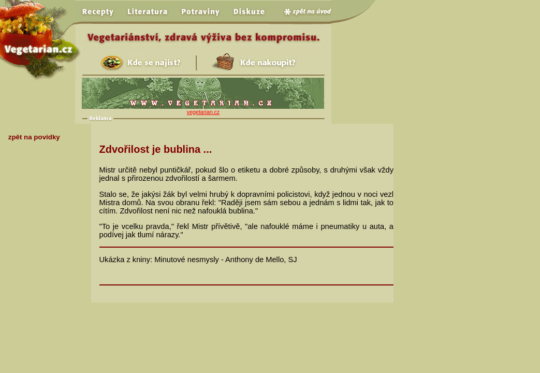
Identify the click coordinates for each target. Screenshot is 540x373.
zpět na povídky (34, 137)
